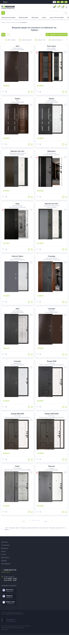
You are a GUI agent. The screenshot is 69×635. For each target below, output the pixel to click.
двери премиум (55, 40)
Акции (3, 551)
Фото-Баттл (5, 557)
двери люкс (40, 40)
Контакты (4, 542)
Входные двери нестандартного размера (51, 364)
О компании (5, 545)
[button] (66, 39)
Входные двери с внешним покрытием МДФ (17, 470)
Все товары (10, 40)
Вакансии (4, 548)
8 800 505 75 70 (10, 570)
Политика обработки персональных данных (12, 627)
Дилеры (4, 560)
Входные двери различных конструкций (34, 528)
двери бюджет (25, 40)
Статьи (3, 554)
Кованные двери (51, 49)
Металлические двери (17, 154)
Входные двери (14, 528)
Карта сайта (4, 629)
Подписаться (9, 591)
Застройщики (5, 563)
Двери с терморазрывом (17, 259)
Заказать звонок (5, 572)
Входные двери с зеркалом (52, 154)
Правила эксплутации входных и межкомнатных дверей (16, 625)
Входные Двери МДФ (17, 49)
